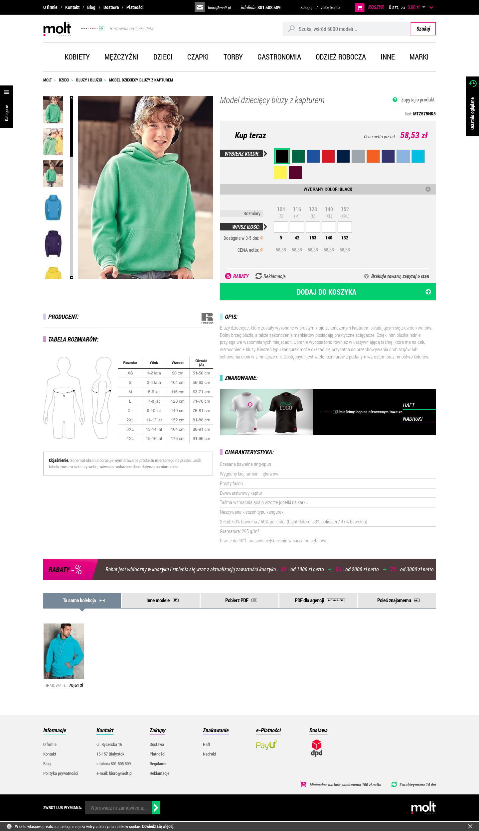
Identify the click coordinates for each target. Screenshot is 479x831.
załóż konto (330, 7)
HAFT (408, 405)
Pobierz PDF (236, 600)
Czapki (198, 57)
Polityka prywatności (60, 773)
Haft (206, 744)
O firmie (50, 7)
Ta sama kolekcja (79, 600)
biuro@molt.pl (219, 8)
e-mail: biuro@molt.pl (114, 773)
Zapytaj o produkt (418, 99)
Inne (388, 57)
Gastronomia (279, 57)
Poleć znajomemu (394, 600)
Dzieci (163, 57)
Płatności (134, 7)
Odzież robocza (341, 57)
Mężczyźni (121, 57)
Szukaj (423, 28)
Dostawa (111, 7)
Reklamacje (159, 773)
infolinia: (260, 7)
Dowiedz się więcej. (158, 826)
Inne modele (158, 600)
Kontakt (72, 7)
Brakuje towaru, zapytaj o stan (400, 276)
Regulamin (158, 763)
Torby (233, 57)
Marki (419, 57)
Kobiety (77, 57)
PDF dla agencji (309, 600)
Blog (91, 7)
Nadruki (209, 754)
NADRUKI (412, 418)
